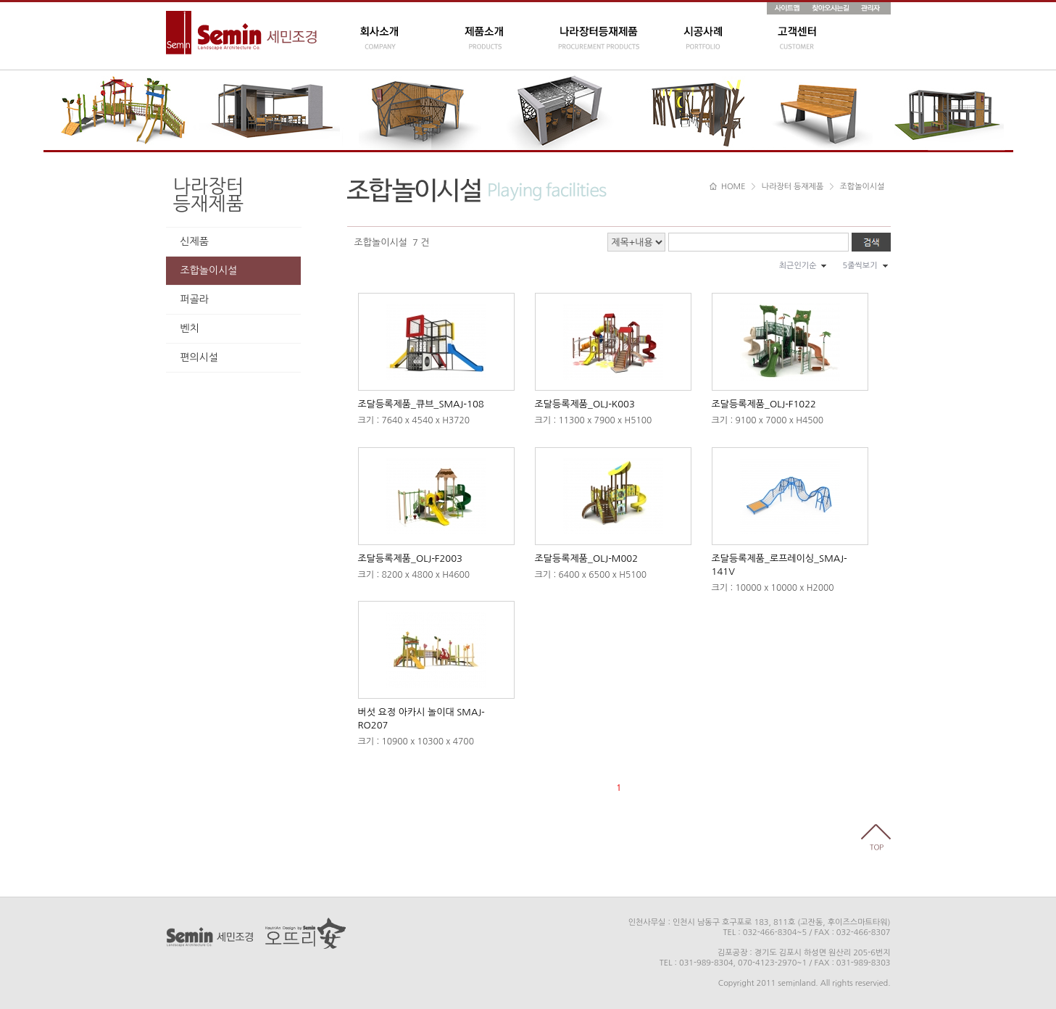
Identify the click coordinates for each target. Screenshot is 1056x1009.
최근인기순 (798, 266)
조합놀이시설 (209, 270)
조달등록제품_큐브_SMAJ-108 (421, 404)
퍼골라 (194, 299)
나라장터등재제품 (208, 195)
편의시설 (199, 357)
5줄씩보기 (859, 266)
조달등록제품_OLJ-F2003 (410, 558)
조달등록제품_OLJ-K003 (585, 404)
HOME (728, 187)
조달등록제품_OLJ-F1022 (764, 404)
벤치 (189, 328)
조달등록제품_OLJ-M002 (587, 558)
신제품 (194, 241)
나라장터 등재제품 (793, 187)
